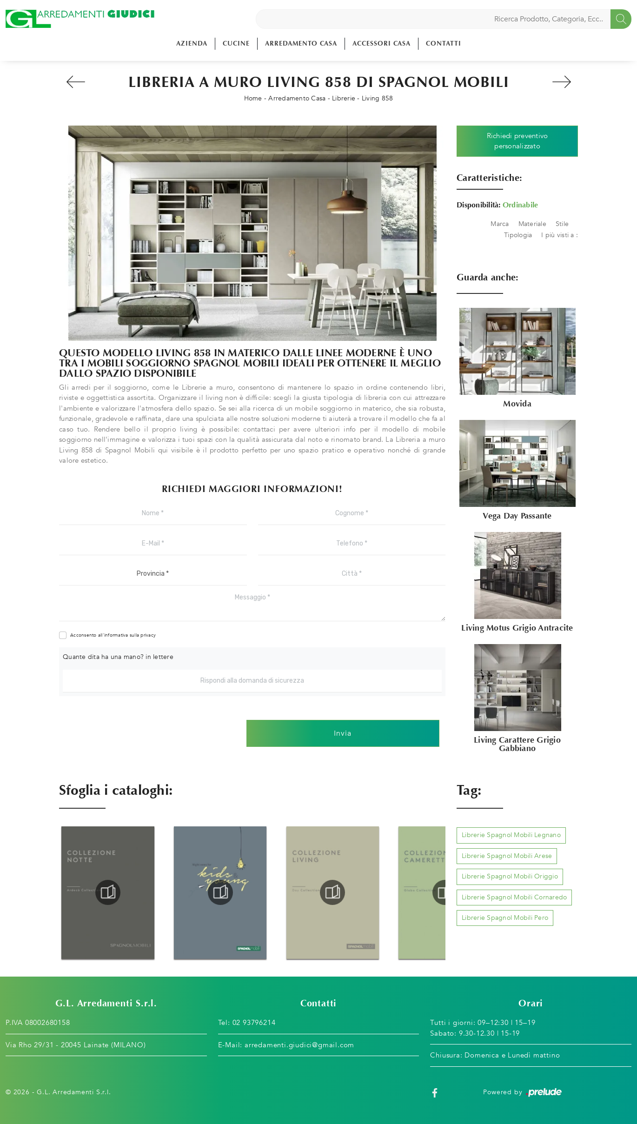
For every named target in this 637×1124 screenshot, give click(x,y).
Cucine (236, 43)
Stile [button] (562, 223)
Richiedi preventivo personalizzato (517, 141)
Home (253, 98)
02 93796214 (254, 1022)
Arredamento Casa (301, 43)
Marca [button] (500, 223)
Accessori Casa (381, 43)
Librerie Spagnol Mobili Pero (505, 917)
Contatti (443, 43)
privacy (148, 635)
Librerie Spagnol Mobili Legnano (511, 835)
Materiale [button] (532, 223)
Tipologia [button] (518, 235)
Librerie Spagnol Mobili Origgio (510, 876)
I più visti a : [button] (559, 235)
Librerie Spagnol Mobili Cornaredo (514, 897)
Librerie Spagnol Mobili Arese (507, 855)
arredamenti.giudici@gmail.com (299, 1045)
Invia (343, 733)
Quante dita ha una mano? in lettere (118, 656)
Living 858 (377, 98)
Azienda (191, 43)
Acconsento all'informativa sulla (113, 635)
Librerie (343, 98)
